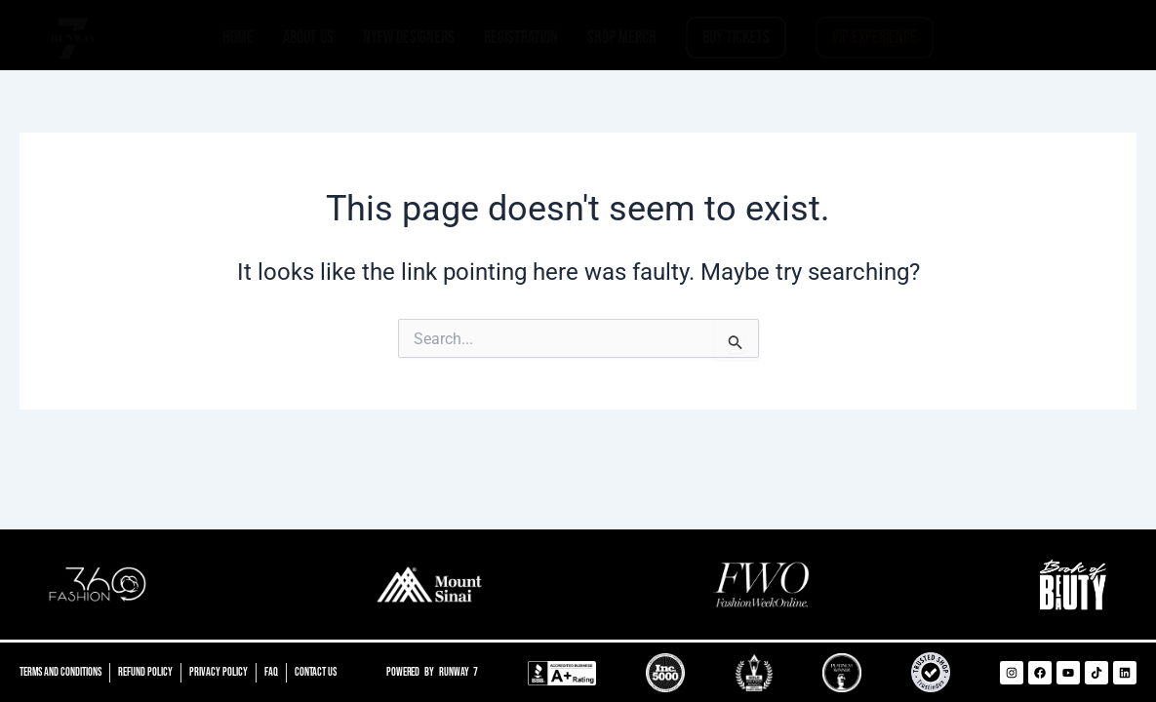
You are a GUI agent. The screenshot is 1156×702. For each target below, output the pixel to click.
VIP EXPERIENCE (874, 37)
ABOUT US (308, 37)
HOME (238, 37)
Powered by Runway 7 (434, 672)
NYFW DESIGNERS (409, 37)
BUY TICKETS (736, 37)
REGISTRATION (521, 37)
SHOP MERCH (622, 37)
